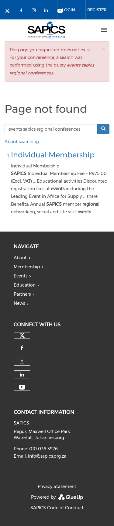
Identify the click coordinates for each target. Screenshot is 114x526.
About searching (22, 141)
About (20, 257)
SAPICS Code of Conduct (57, 508)
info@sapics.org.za (47, 456)
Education (25, 285)
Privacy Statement (57, 486)
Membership (27, 267)
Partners (22, 294)
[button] (103, 49)
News (19, 303)
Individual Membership (53, 154)
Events (20, 276)
